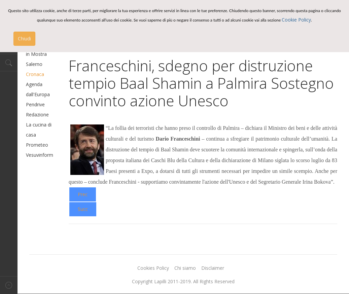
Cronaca (35, 74)
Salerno (34, 64)
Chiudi (24, 38)
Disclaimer (212, 268)
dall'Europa (38, 94)
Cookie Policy (296, 19)
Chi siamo (185, 268)
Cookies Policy (153, 268)
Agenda (34, 84)
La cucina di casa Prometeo (38, 134)
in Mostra (36, 54)
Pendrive (35, 104)
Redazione (37, 114)
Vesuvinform (39, 155)
